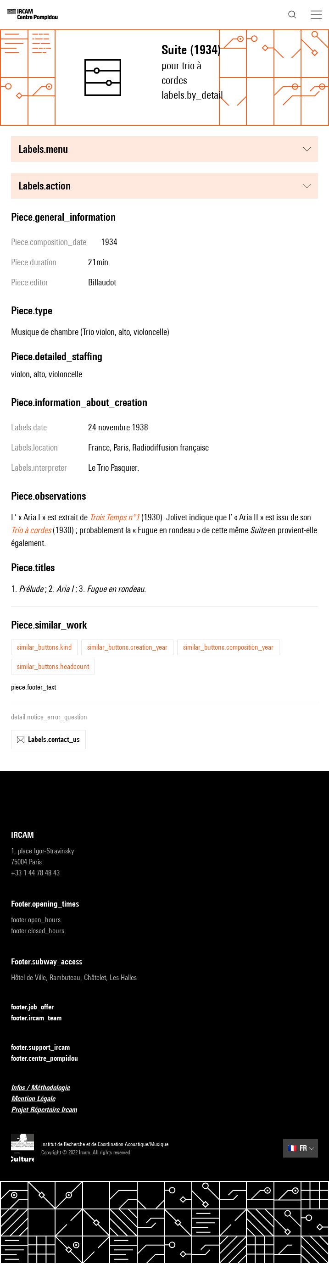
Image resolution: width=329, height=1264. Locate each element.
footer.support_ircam (46, 1047)
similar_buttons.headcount (53, 666)
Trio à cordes (31, 530)
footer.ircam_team (41, 1018)
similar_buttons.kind (44, 647)
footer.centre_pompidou (50, 1059)
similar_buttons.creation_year (127, 647)
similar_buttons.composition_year (228, 647)
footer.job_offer (38, 1007)
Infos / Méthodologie (46, 1088)
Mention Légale (38, 1099)
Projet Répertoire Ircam (49, 1110)
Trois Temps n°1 (114, 517)
